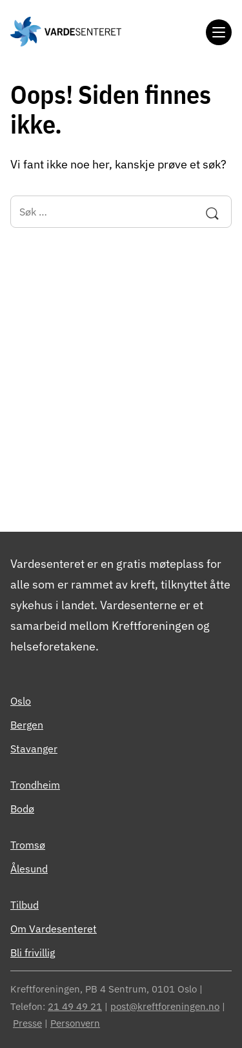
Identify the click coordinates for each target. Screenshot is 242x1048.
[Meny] (219, 32)
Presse (27, 1023)
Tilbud (24, 904)
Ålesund (29, 868)
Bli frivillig (32, 952)
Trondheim (35, 784)
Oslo (20, 700)
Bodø (22, 808)
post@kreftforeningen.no (164, 1006)
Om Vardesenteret (53, 928)
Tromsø (27, 844)
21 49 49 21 (75, 1006)
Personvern (75, 1023)
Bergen (26, 724)
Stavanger (33, 748)
